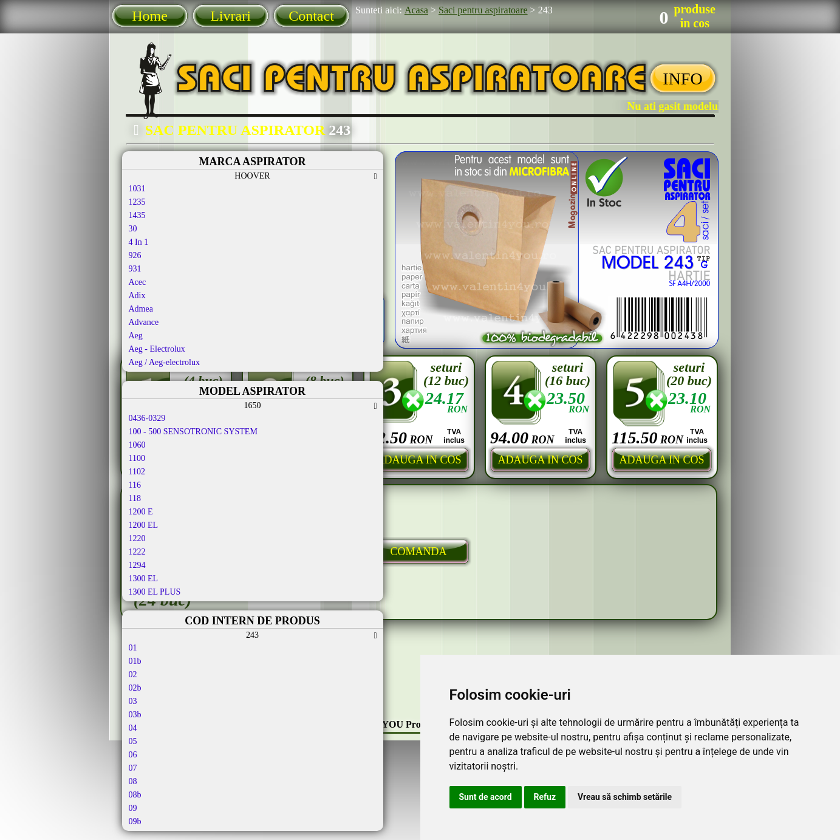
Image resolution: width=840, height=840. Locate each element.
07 (133, 768)
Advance (144, 322)
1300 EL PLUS (155, 591)
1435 (137, 215)
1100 (137, 458)
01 (133, 647)
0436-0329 (147, 418)
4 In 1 (139, 242)
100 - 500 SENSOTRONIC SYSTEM (193, 431)
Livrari (230, 16)
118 (135, 498)
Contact (311, 16)
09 (133, 808)
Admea (141, 308)
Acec (137, 282)
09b (135, 821)
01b (135, 661)
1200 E (141, 511)
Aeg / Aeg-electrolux (164, 362)
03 (133, 701)
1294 (137, 565)
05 (133, 741)
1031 (137, 188)
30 (133, 228)
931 (135, 268)
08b (135, 794)
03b (135, 714)
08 (133, 781)
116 (135, 485)
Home (150, 16)
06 (133, 754)
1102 (137, 471)
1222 (137, 551)
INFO (682, 78)
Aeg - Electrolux (157, 348)
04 (133, 727)
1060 (137, 444)
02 (133, 674)
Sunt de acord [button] (485, 797)
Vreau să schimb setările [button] (625, 797)
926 (135, 255)
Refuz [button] (545, 797)
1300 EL (144, 578)
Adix (137, 295)
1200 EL (144, 525)
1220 (137, 538)
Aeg (136, 335)
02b (135, 687)
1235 (137, 202)
